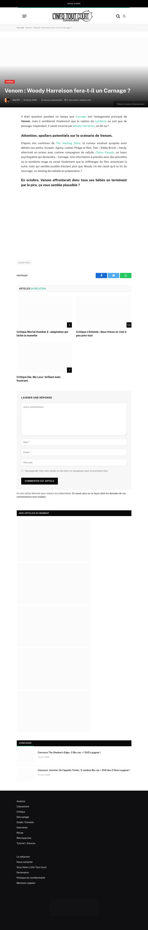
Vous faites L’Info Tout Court (32, 867)
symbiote (100, 121)
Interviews (22, 827)
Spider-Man (24, 262)
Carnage (81, 116)
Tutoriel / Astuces (26, 843)
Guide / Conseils (25, 822)
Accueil (20, 27)
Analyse (21, 801)
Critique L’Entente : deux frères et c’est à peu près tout (101, 333)
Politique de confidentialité (31, 877)
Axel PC (16, 100)
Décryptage (23, 817)
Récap (20, 832)
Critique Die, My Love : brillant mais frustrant (39, 379)
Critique (21, 811)
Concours (25, 743)
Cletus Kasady (104, 152)
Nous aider (74, 4)
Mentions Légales (26, 883)
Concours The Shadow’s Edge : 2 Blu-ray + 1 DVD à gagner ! (69, 752)
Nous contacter (25, 862)
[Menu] (24, 16)
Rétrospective (24, 838)
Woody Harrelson (84, 126)
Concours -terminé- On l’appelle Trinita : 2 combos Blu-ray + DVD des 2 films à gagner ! (84, 770)
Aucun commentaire (52, 100)
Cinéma (9, 82)
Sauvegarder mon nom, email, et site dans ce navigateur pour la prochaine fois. (66, 471)
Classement (23, 806)
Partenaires (23, 872)
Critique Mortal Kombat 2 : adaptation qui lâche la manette (42, 333)
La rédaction (23, 856)
